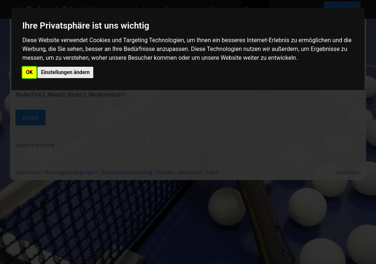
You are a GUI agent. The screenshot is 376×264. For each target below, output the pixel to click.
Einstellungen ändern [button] (65, 72)
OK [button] (29, 72)
